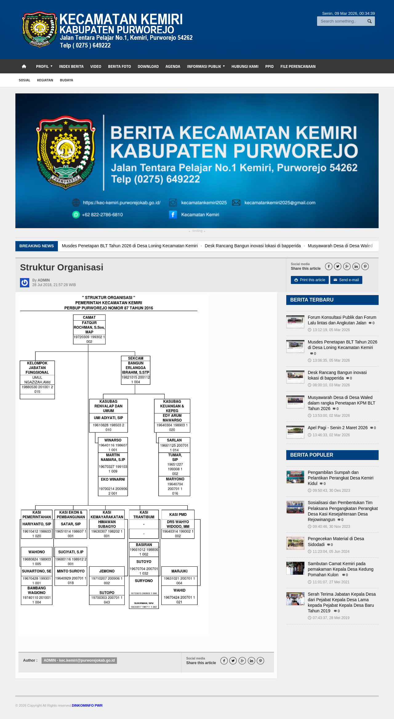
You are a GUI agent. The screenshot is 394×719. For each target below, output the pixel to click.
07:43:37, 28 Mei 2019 (328, 618)
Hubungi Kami (245, 66)
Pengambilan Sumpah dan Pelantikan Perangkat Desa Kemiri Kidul (340, 478)
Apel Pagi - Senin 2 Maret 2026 (338, 427)
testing (197, 231)
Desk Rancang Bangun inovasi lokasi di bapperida (259, 245)
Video (95, 66)
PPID (269, 66)
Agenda (173, 66)
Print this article (309, 280)
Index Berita (71, 66)
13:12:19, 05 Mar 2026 (329, 330)
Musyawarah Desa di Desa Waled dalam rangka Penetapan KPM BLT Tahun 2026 (341, 403)
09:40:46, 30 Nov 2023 (329, 526)
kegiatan (45, 80)
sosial (24, 80)
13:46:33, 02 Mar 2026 (329, 435)
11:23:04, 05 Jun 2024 (328, 551)
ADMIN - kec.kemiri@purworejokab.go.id (79, 660)
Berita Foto (119, 66)
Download (148, 66)
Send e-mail (346, 280)
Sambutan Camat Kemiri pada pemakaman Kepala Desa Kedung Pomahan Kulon (340, 569)
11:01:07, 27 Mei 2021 (328, 582)
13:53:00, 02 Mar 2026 (329, 415)
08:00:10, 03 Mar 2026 (329, 385)
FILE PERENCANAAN (298, 66)
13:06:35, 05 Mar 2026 (329, 360)
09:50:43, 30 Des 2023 (329, 490)
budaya (66, 80)
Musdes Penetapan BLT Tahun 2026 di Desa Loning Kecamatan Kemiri (135, 245)
